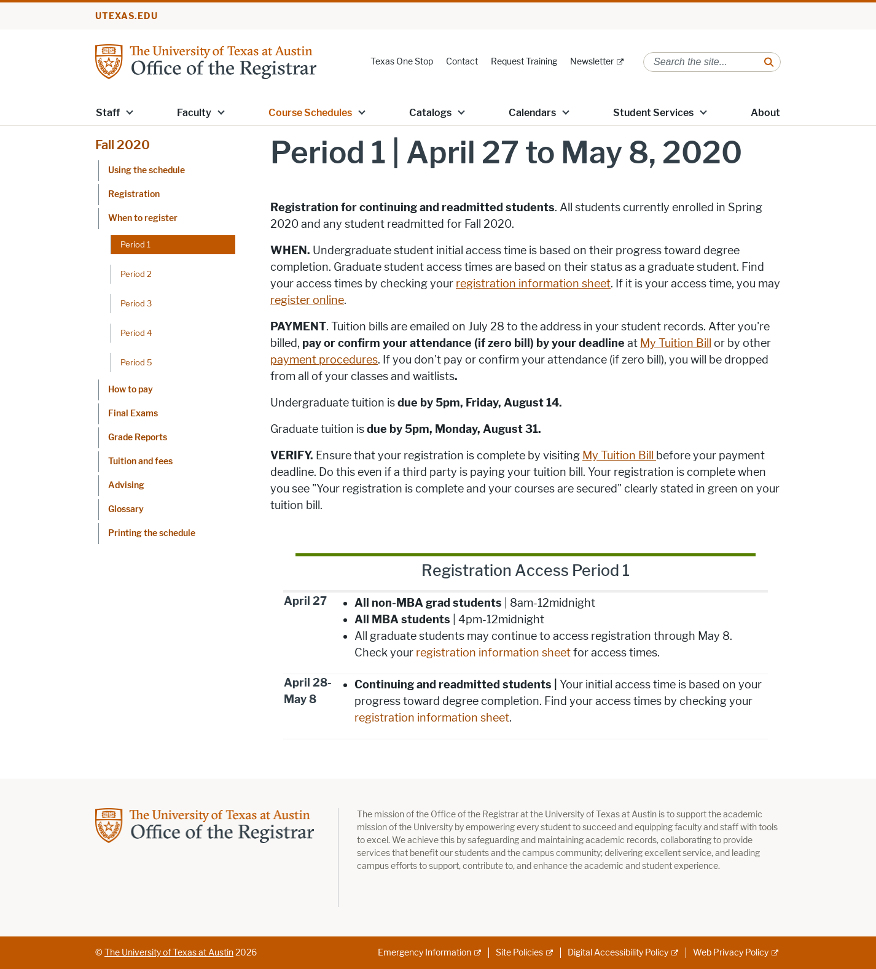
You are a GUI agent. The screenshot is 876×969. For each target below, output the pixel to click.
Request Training (524, 61)
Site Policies (519, 953)
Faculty (194, 113)
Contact (462, 61)
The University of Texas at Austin (168, 953)
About (765, 113)
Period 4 (136, 333)
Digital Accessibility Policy (618, 953)
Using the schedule (146, 170)
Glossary (126, 509)
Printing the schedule (151, 533)
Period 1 (135, 244)
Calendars (532, 113)
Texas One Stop (401, 61)
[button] (129, 111)
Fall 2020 (122, 145)
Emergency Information (424, 953)
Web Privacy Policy (730, 953)
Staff (108, 113)
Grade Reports (137, 437)
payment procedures (324, 360)
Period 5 (136, 362)
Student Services (653, 113)
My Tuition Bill (675, 343)
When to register (143, 218)
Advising (126, 485)
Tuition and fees (140, 461)
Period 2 (136, 274)
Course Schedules (310, 113)
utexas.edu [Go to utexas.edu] (126, 16)
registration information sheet (533, 283)
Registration (134, 194)
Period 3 (136, 303)
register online (307, 300)
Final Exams (133, 413)
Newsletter (592, 61)
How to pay (130, 389)
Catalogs (430, 113)
